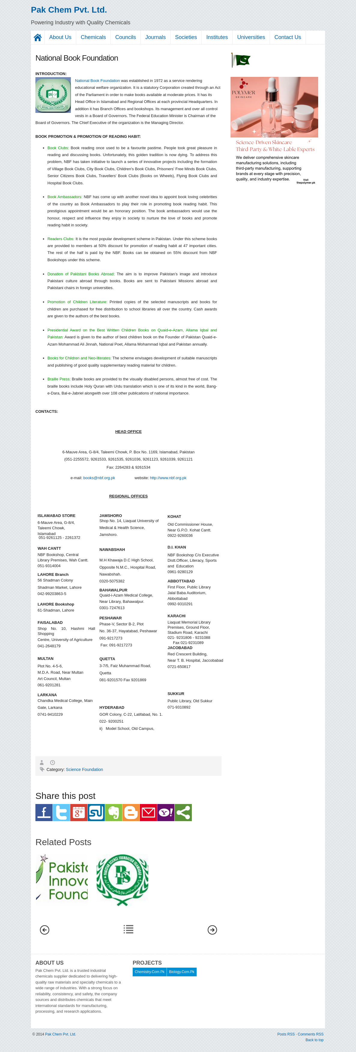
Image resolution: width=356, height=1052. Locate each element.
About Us (60, 37)
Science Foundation (84, 769)
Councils (125, 37)
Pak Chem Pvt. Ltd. (69, 9)
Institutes (217, 37)
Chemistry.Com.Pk (149, 972)
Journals (155, 37)
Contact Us (287, 37)
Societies (186, 37)
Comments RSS (311, 1034)
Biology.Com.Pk (181, 972)
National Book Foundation (97, 80)
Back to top (315, 1040)
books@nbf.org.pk (99, 478)
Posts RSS (286, 1034)
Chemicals (93, 37)
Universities (251, 37)
